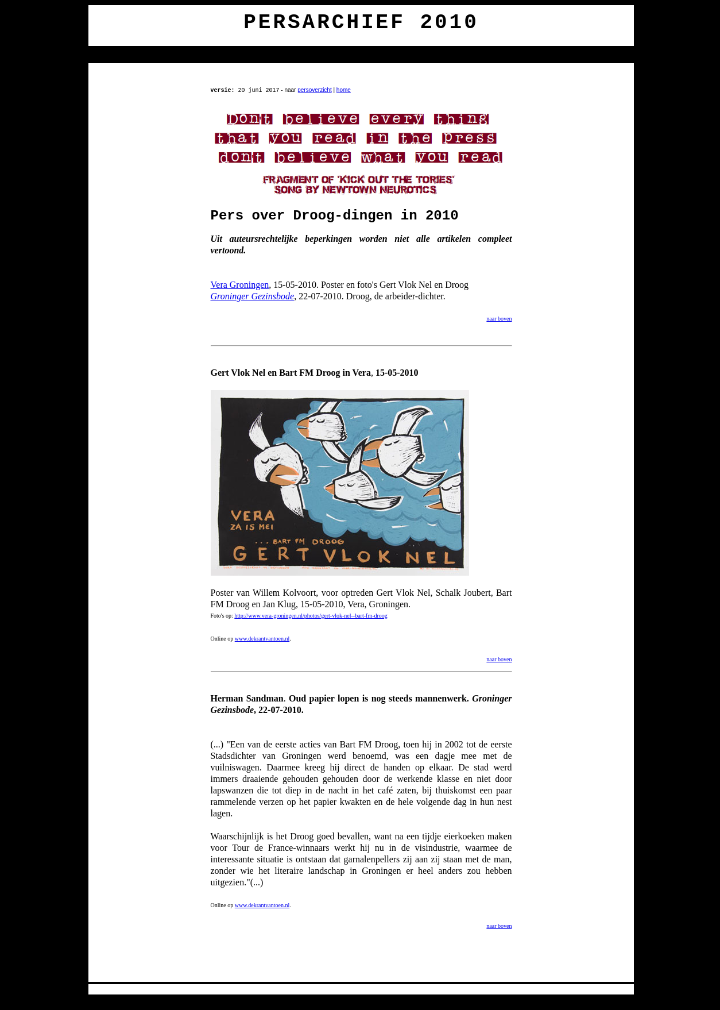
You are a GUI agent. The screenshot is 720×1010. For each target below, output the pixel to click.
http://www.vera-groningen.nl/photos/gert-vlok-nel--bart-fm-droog (311, 615)
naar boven (499, 318)
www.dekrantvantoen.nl (262, 638)
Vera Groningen (240, 285)
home (343, 90)
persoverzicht (314, 90)
